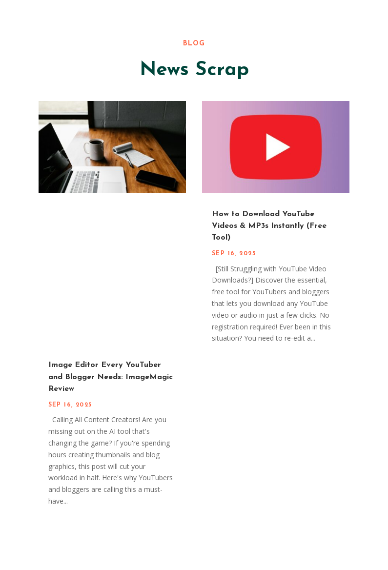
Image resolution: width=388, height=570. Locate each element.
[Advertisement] (194, 276)
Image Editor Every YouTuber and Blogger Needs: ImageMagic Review (110, 377)
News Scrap (194, 70)
